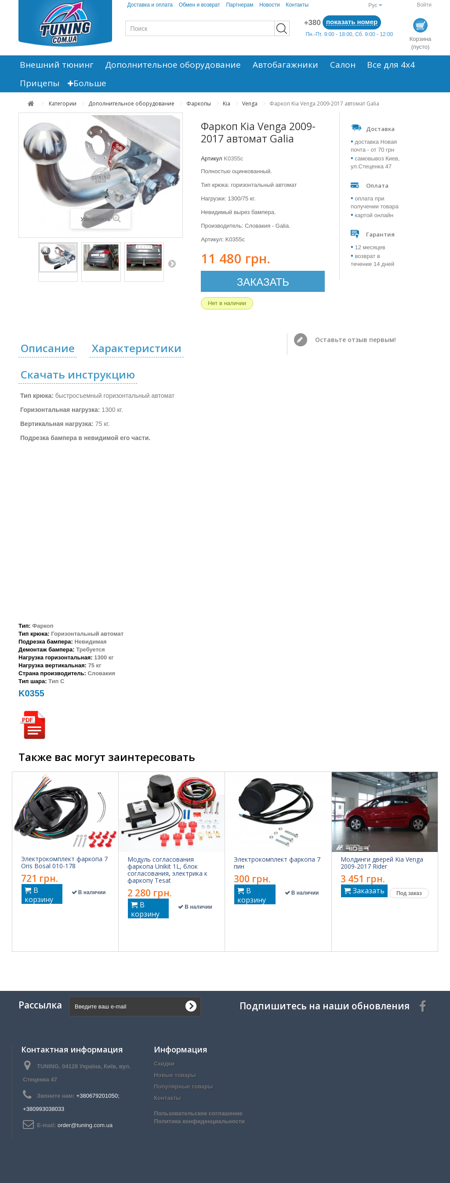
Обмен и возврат (199, 5)
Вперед (171, 263)
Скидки (164, 1063)
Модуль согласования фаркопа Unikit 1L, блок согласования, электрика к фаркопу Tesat (167, 870)
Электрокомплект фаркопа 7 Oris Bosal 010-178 (64, 862)
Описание (48, 348)
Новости (269, 5)
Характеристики (136, 348)
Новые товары (175, 1075)
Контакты (297, 5)
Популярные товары (183, 1086)
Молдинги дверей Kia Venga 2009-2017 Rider (382, 863)
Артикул (211, 158)
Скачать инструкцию (78, 374)
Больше (83, 83)
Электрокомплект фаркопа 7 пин (277, 863)
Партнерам (239, 5)
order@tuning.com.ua (85, 1125)
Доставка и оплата (150, 5)
